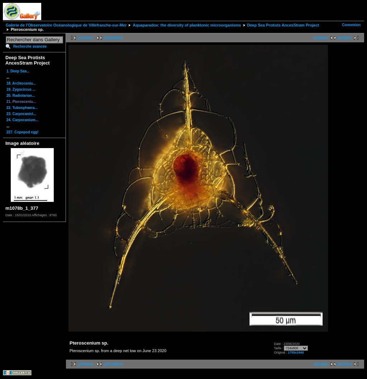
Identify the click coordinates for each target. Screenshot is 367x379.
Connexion (351, 25)
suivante (321, 38)
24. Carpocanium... (22, 120)
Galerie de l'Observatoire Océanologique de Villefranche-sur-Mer (66, 25)
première (85, 38)
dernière (345, 38)
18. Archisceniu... (21, 83)
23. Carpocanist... (21, 114)
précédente (113, 38)
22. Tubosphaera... (22, 108)
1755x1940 (296, 352)
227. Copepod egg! (22, 132)
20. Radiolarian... (20, 96)
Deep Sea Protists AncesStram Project (283, 25)
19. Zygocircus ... (20, 89)
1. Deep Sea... (17, 71)
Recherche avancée (30, 46)
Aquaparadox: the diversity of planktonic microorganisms (187, 25)
